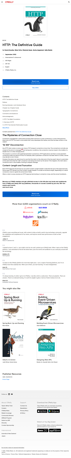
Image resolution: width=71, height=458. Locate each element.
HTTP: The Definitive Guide (23, 131)
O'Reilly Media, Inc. (10, 70)
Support (23, 402)
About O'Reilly (7, 402)
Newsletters (23, 408)
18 (22, 149)
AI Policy (22, 413)
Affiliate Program (7, 418)
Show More (6, 127)
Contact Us (23, 406)
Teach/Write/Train (7, 406)
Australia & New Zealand (9, 433)
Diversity (4, 423)
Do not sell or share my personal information (13, 447)
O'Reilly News (5, 410)
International (6, 430)
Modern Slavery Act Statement (40, 454)
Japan (3, 436)
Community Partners (8, 415)
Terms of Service (6, 454)
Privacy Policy (24, 410)
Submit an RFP (6, 420)
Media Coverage (6, 413)
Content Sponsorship (8, 425)
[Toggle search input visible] (69, 2)
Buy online (35, 87)
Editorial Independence (25, 454)
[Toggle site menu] (2, 2)
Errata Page (6, 379)
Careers (4, 408)
